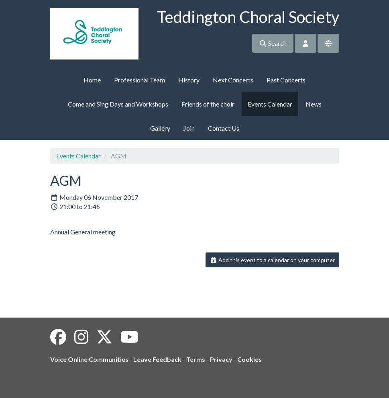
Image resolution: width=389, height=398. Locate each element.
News (313, 104)
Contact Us (223, 128)
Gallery (160, 128)
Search (273, 43)
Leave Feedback (157, 359)
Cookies (249, 359)
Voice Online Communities (89, 359)
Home (92, 80)
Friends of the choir (207, 104)
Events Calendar (270, 104)
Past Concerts (286, 80)
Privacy (221, 359)
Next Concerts (233, 80)
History (189, 80)
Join (189, 128)
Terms (195, 359)
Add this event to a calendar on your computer (272, 259)
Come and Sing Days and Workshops (118, 104)
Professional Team (139, 80)
